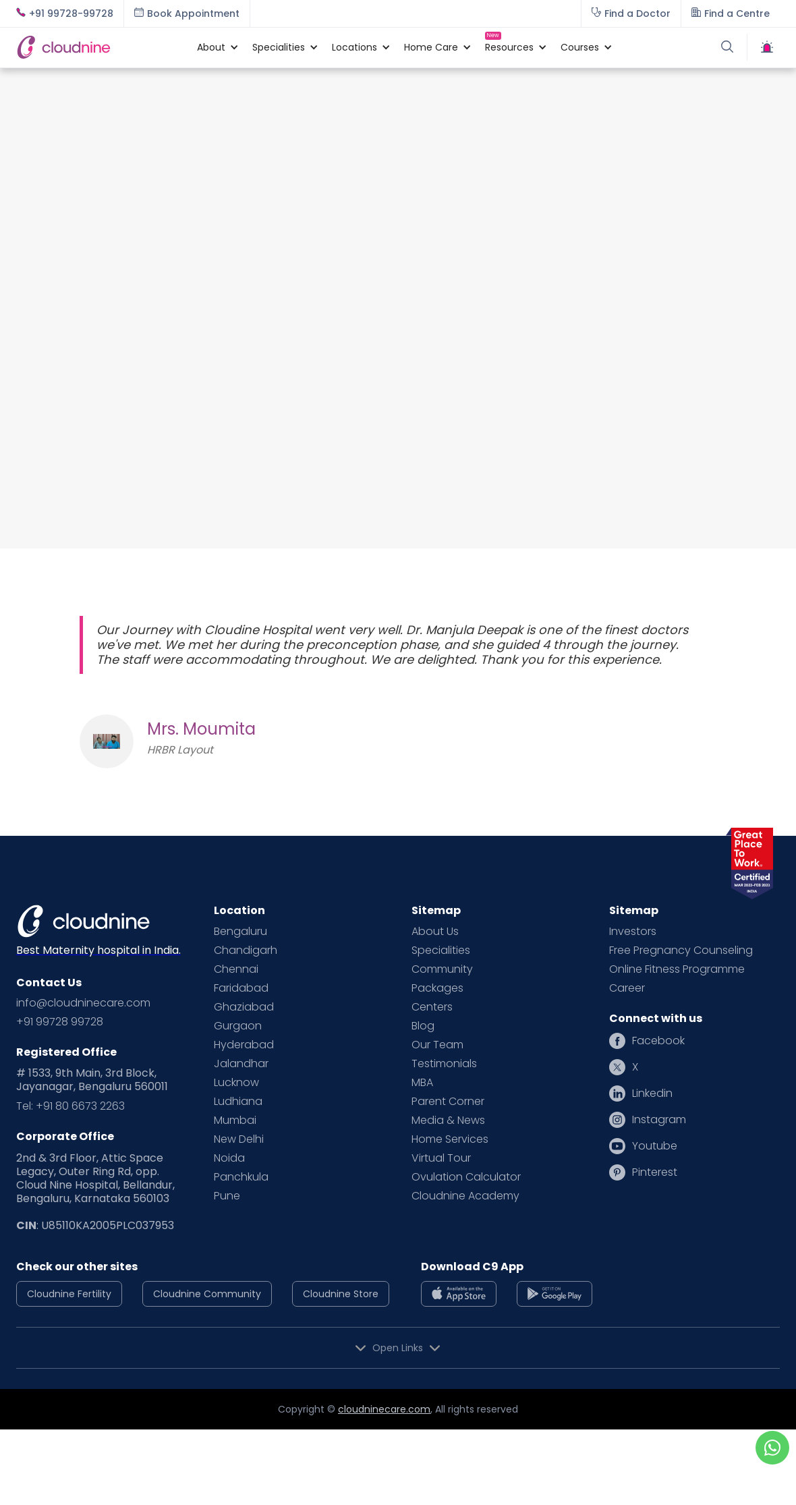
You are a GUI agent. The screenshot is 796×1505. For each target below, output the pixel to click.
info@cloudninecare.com (83, 1003)
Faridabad (241, 988)
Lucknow (236, 1083)
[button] (211, 47)
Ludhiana (238, 1102)
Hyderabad (244, 1045)
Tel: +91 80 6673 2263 (70, 1106)
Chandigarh (245, 950)
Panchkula (241, 1177)
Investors (632, 932)
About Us (435, 932)
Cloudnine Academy (465, 1196)
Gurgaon (238, 1026)
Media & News (448, 1120)
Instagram (659, 1120)
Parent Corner (447, 1102)
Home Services (449, 1139)
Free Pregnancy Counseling (681, 950)
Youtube (654, 1146)
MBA (422, 1083)
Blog (422, 1026)
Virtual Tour (441, 1158)
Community (442, 969)
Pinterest (654, 1172)
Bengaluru (240, 932)
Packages (437, 988)
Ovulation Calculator (466, 1177)
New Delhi (239, 1139)
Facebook (658, 1041)
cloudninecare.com (384, 1409)
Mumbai (235, 1120)
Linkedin (652, 1093)
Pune (227, 1196)
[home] (99, 46)
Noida (229, 1158)
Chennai (236, 969)
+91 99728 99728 (59, 1022)
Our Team (437, 1045)
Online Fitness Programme (677, 969)
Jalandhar (241, 1064)
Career (627, 988)
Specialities (440, 950)
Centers (432, 1007)
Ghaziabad (244, 1007)
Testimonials (444, 1064)
